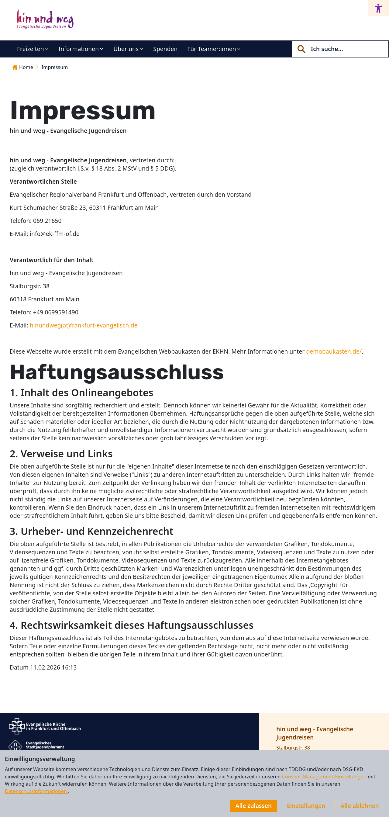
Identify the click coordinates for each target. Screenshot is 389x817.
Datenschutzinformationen (36, 791)
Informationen (79, 49)
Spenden (165, 49)
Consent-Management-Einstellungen (325, 776)
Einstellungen (306, 806)
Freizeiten (30, 49)
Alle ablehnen (359, 806)
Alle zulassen (254, 806)
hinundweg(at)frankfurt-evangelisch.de (84, 325)
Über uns (126, 49)
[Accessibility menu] (378, 8)
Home (22, 67)
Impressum (55, 67)
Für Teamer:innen (211, 49)
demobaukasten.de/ (334, 351)
